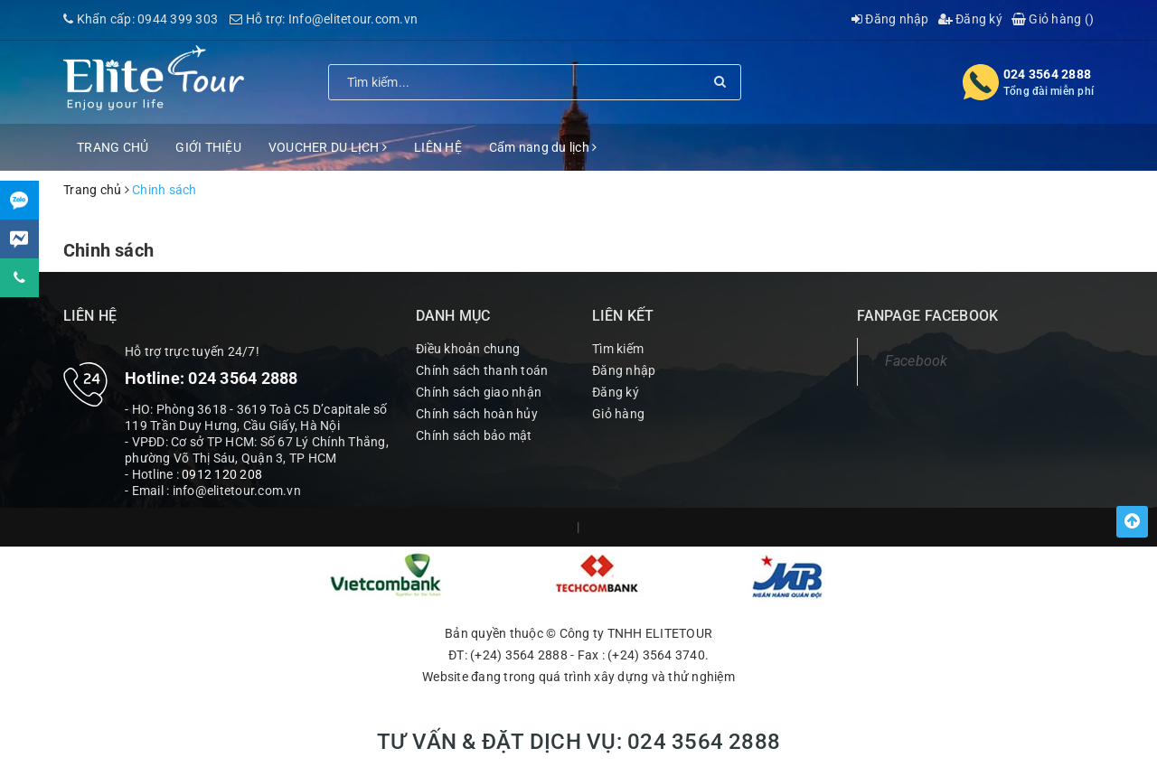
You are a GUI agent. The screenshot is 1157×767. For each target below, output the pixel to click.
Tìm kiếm (618, 348)
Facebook (916, 360)
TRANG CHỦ (112, 147)
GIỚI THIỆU (208, 147)
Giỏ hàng (618, 414)
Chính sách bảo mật (474, 435)
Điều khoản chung (468, 348)
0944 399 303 (177, 19)
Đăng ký (970, 19)
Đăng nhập (890, 19)
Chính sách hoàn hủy (477, 414)
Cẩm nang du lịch (543, 147)
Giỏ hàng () (1052, 19)
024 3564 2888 (1047, 74)
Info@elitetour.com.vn (353, 19)
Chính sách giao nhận (478, 392)
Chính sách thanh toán (482, 370)
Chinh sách (108, 250)
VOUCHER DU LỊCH (327, 147)
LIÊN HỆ (438, 147)
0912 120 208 (222, 474)
